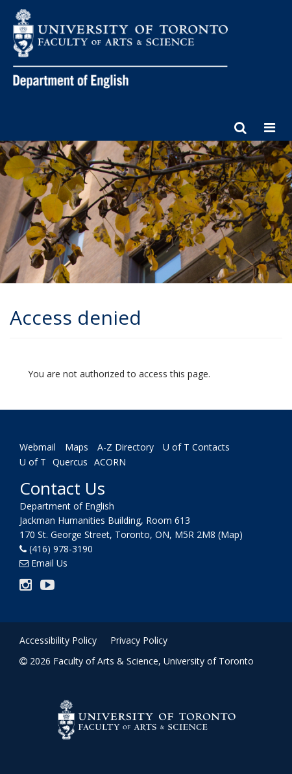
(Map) (230, 534)
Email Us (49, 563)
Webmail (37, 447)
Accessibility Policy (58, 640)
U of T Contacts (196, 447)
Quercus (70, 462)
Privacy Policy (138, 640)
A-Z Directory (125, 447)
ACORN (110, 462)
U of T (32, 462)
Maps (76, 447)
